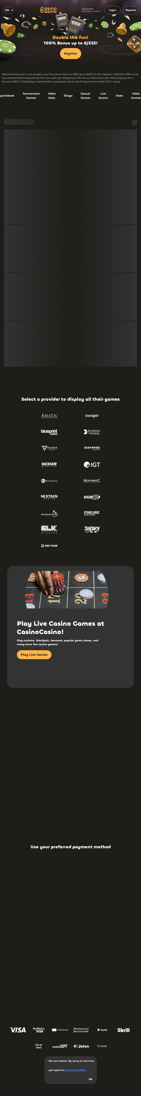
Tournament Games (31, 96)
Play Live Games (34, 654)
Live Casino (103, 96)
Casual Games (85, 96)
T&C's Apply (113, 81)
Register (131, 10)
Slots (119, 96)
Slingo (68, 96)
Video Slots (52, 96)
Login (112, 10)
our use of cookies (75, 1070)
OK (90, 1079)
